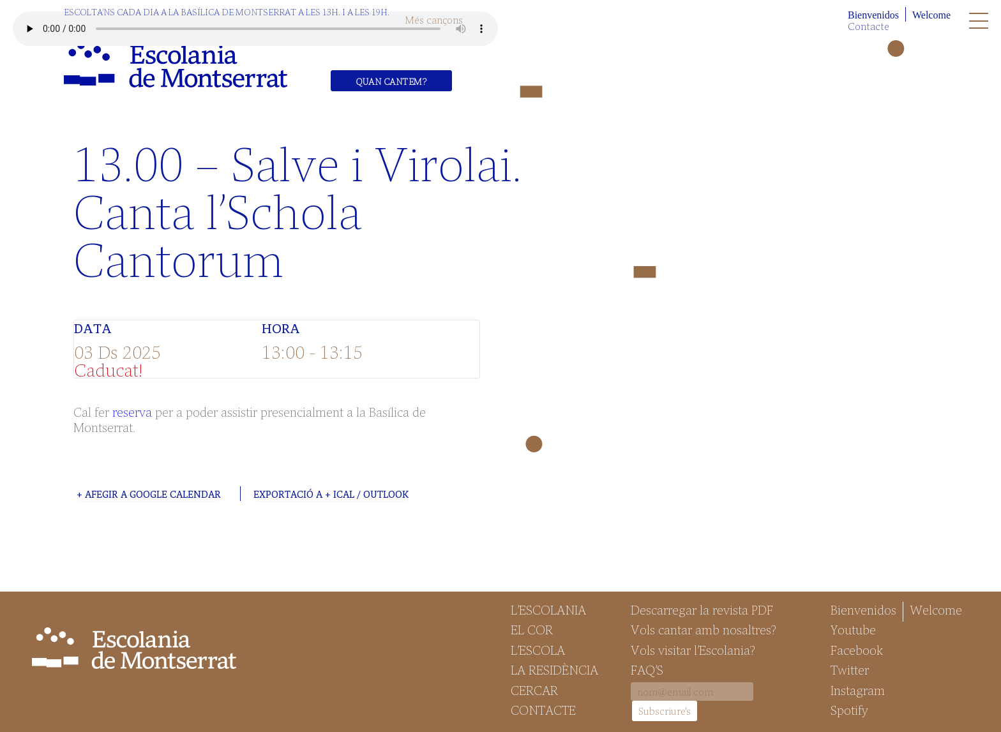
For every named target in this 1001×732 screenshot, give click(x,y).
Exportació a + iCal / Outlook (331, 494)
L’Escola (538, 649)
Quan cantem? (391, 81)
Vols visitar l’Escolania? (693, 649)
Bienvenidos (873, 15)
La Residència (554, 669)
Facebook (857, 649)
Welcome (931, 15)
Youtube (853, 629)
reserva (132, 411)
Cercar (534, 690)
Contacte (868, 26)
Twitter (850, 669)
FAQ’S (647, 669)
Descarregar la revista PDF (702, 609)
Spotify (849, 709)
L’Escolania (548, 609)
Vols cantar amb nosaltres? (703, 629)
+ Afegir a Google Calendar (149, 494)
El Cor (532, 629)
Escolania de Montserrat (175, 64)
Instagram (858, 690)
